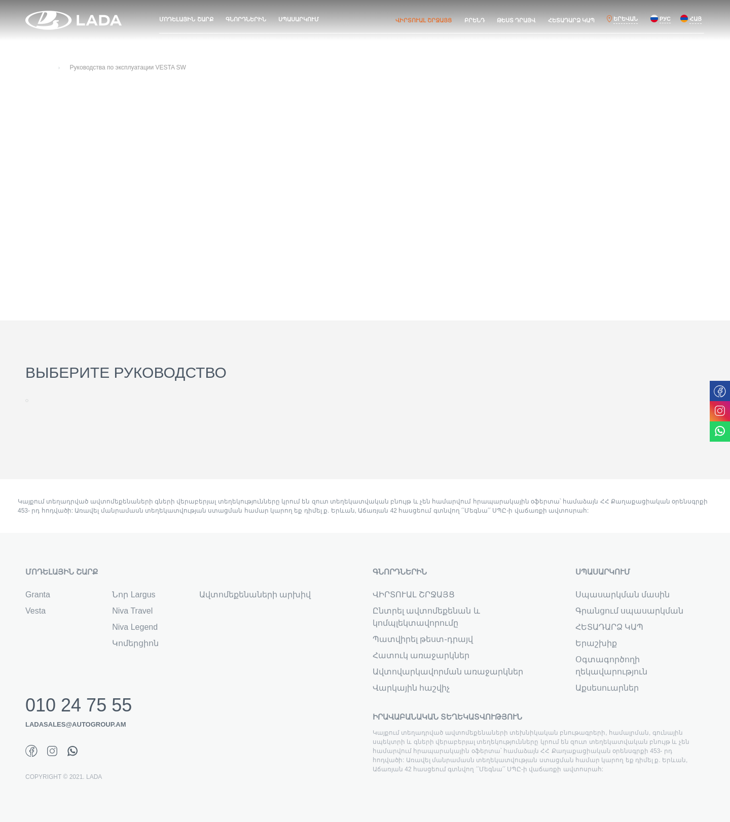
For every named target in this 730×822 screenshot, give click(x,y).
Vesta (35, 610)
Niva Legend (135, 627)
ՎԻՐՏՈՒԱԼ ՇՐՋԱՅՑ (423, 20)
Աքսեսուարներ (607, 688)
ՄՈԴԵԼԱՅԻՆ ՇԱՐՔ (186, 19)
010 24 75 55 (78, 705)
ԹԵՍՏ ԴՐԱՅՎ (516, 20)
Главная (37, 67)
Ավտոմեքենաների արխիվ (255, 594)
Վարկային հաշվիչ (411, 688)
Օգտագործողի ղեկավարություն (611, 665)
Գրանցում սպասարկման (629, 610)
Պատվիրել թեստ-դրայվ (423, 639)
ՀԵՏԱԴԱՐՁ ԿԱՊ (571, 20)
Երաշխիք (596, 643)
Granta (37, 594)
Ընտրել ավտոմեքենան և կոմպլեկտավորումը (426, 616)
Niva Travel (132, 610)
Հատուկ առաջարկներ (421, 655)
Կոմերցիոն (135, 643)
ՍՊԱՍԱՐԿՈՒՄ (298, 19)
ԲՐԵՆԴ (474, 20)
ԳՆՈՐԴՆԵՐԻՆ (246, 19)
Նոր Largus (133, 594)
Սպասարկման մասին (622, 594)
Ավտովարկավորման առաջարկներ (448, 671)
